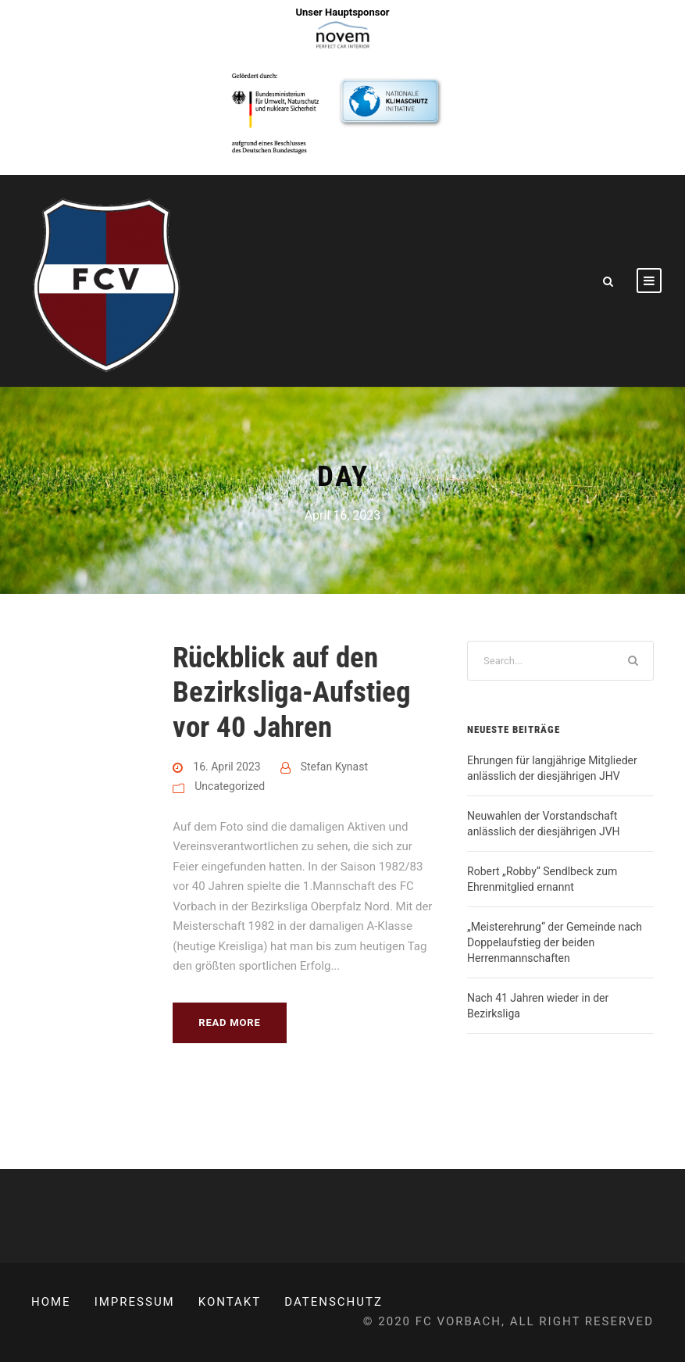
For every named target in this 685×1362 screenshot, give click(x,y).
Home (51, 1302)
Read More (229, 1022)
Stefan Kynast (334, 766)
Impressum (135, 1302)
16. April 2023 (226, 766)
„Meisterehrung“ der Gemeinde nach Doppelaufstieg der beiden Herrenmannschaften (554, 942)
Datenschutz (333, 1302)
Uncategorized (229, 786)
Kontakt (230, 1302)
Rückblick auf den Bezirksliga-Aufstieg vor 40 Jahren (292, 692)
